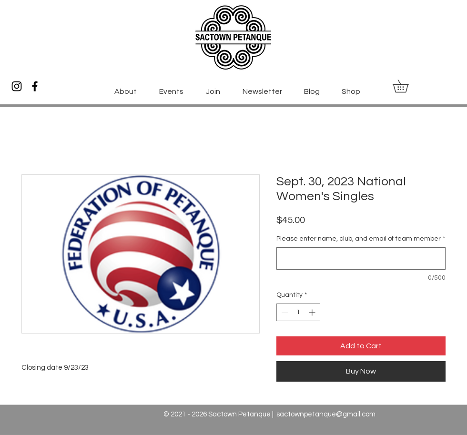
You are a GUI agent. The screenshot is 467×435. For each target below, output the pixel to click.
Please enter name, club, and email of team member (360, 238)
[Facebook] (34, 86)
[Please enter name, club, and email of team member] (361, 258)
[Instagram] (16, 86)
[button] (407, 86)
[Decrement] (284, 312)
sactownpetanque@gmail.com (326, 414)
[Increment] (313, 312)
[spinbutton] (298, 312)
